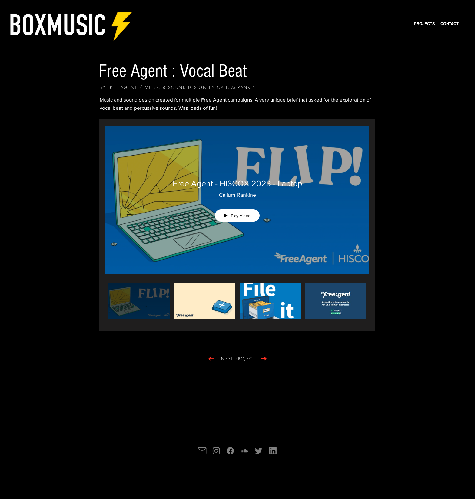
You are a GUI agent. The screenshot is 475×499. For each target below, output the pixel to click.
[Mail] (202, 450)
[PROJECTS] (424, 24)
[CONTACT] (449, 24)
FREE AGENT (123, 87)
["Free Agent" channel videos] (237, 303)
